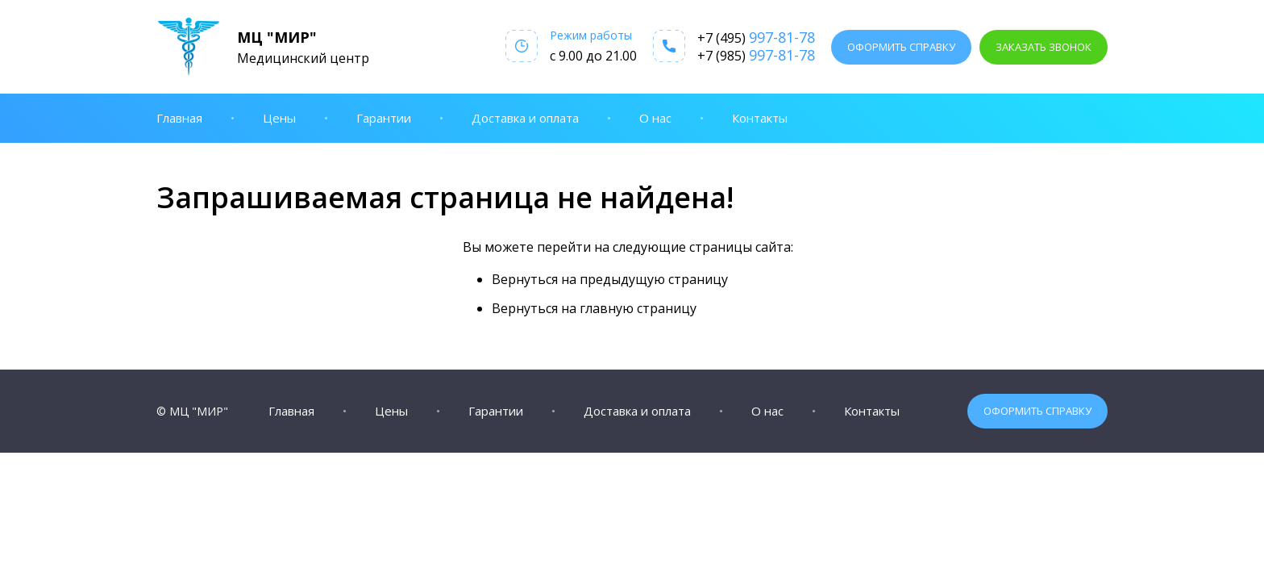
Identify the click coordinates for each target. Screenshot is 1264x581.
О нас (655, 118)
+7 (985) (756, 55)
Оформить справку (901, 47)
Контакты (760, 118)
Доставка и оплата (525, 118)
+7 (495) (756, 37)
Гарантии (383, 118)
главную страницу (638, 308)
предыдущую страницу (654, 279)
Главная (179, 118)
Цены (279, 118)
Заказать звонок (1043, 47)
